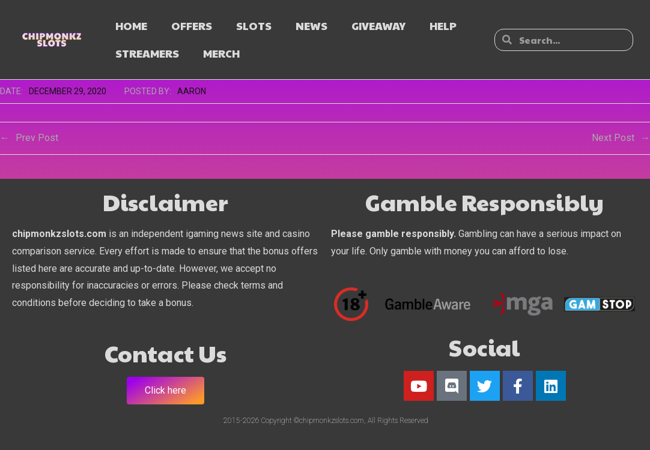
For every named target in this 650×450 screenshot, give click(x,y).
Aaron (191, 91)
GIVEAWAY (378, 25)
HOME (131, 25)
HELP (443, 25)
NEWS (311, 25)
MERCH (221, 53)
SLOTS (254, 25)
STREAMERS (147, 53)
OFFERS (191, 25)
